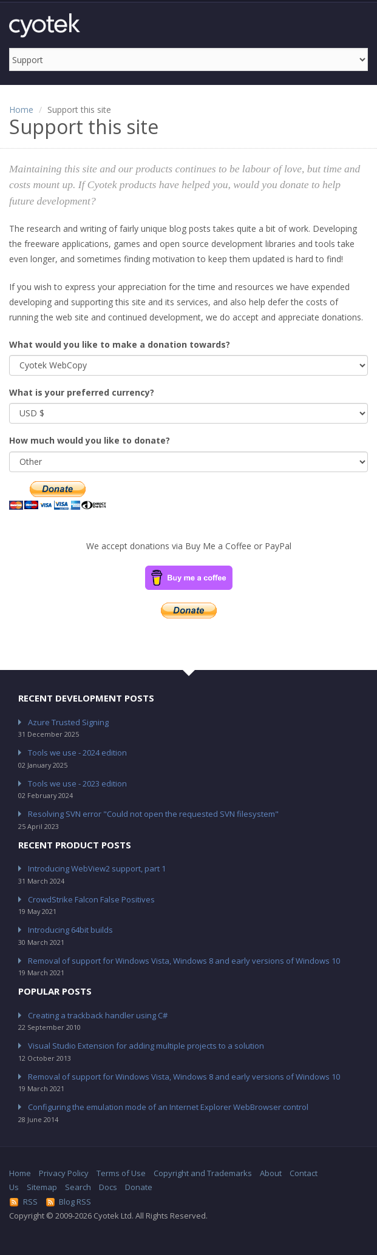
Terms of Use (121, 1173)
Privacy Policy (64, 1173)
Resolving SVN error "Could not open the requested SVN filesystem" (153, 813)
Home (21, 109)
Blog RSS (69, 1201)
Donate (138, 1187)
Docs (108, 1187)
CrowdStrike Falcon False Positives (91, 899)
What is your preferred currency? (81, 392)
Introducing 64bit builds (70, 929)
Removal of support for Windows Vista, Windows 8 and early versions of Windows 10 (184, 960)
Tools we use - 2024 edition (77, 752)
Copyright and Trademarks (203, 1173)
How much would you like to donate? (89, 440)
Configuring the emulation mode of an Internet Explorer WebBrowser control (168, 1106)
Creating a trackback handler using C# (98, 1015)
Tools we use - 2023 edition (77, 783)
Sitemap (42, 1187)
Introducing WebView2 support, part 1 (97, 868)
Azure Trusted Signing (68, 722)
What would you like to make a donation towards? (119, 344)
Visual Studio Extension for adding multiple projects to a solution (146, 1045)
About (271, 1173)
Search (78, 1187)
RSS (23, 1201)
